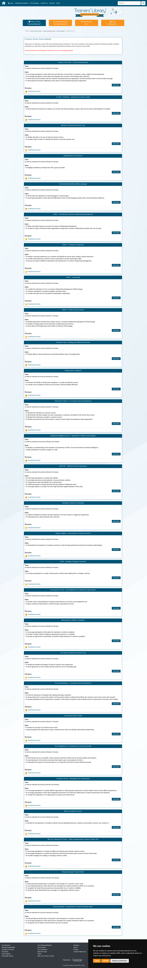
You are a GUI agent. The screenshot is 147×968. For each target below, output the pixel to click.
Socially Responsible (8, 947)
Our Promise (42, 947)
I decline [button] (105, 961)
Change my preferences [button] (119, 961)
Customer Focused (8, 949)
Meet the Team (42, 951)
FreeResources (112, 23)
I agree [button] (97, 961)
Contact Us (44, 3)
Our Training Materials (45, 945)
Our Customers (42, 949)
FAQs (58, 3)
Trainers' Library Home (36, 31)
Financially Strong (7, 956)
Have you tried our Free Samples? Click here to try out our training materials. (49, 50)
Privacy (76, 949)
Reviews (52, 3)
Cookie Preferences (80, 951)
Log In (11, 3)
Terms (75, 947)
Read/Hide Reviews (33, 91)
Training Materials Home (49, 31)
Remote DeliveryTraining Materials (60, 23)
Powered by (73, 960)
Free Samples (34, 3)
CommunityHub (86, 23)
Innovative (5, 951)
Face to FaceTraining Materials (33, 23)
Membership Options (21, 3)
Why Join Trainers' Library (46, 956)
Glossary (76, 945)
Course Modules (61, 31)
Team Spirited (6, 954)
